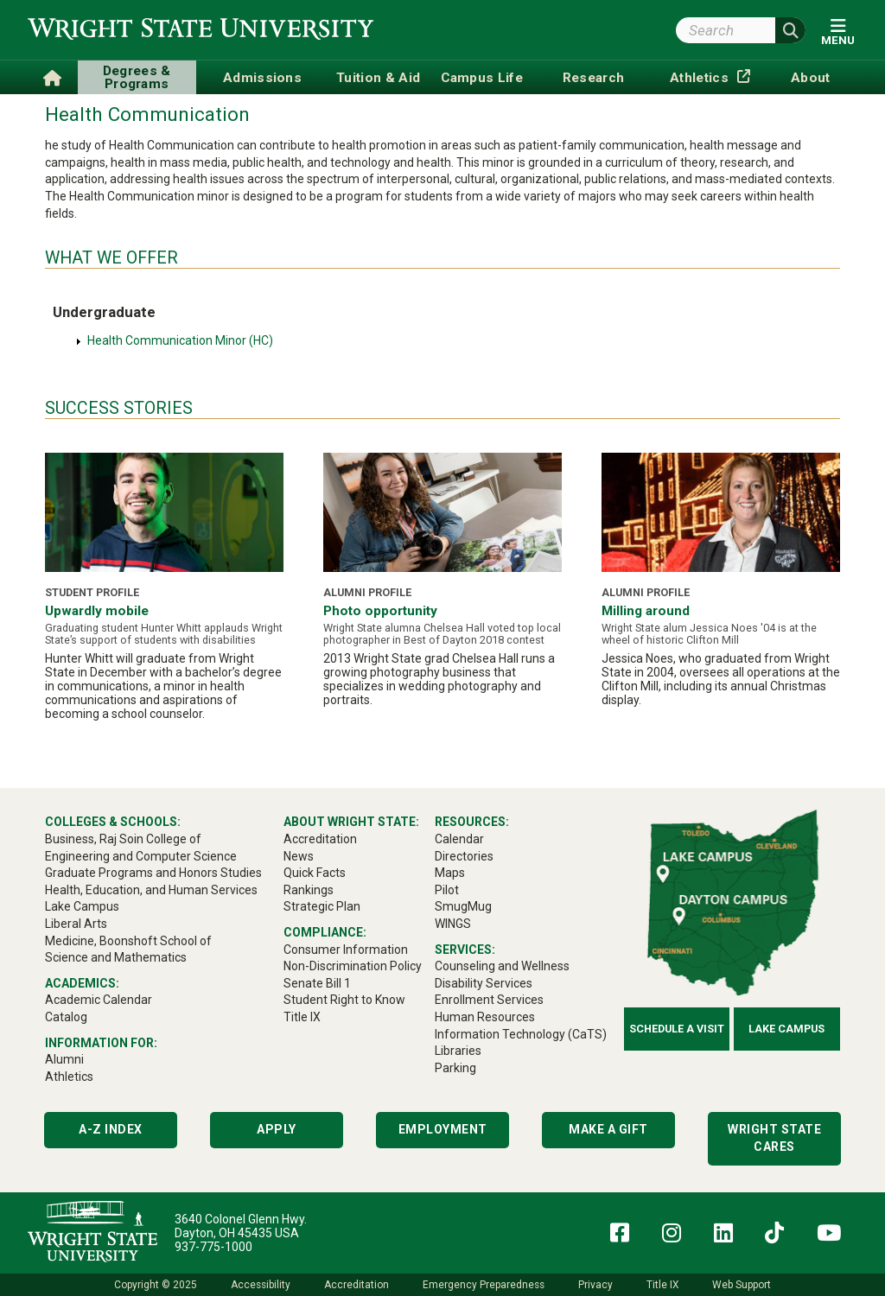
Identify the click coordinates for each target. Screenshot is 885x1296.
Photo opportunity (380, 611)
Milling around (646, 611)
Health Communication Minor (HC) (180, 340)
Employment (442, 1129)
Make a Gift (608, 1129)
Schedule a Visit (676, 1028)
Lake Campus (786, 1028)
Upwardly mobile (97, 611)
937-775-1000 (213, 1247)
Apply (276, 1129)
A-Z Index (111, 1129)
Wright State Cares (774, 1137)
